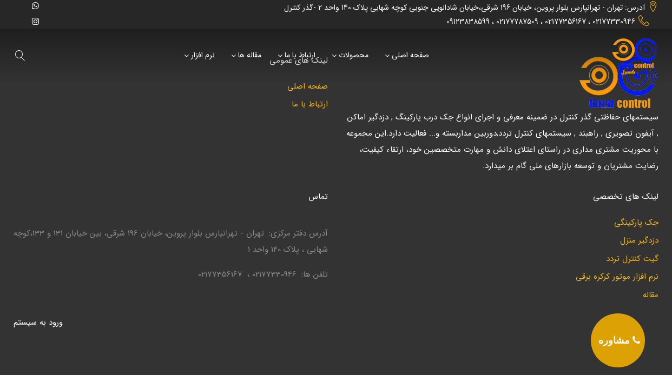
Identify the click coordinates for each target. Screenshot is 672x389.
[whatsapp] (35, 6)
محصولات (353, 56)
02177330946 (613, 22)
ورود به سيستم (38, 322)
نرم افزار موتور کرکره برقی (617, 277)
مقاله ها (249, 56)
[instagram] (35, 21)
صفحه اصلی (410, 56)
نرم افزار (203, 56)
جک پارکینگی (636, 223)
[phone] (618, 340)
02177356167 (565, 22)
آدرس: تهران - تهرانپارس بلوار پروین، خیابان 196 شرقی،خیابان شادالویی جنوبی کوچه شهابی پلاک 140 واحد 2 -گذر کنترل (464, 8)
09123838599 (468, 22)
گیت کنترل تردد (632, 259)
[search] (21, 56)
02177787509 (517, 22)
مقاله (650, 295)
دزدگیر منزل (639, 240)
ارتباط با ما (300, 56)
